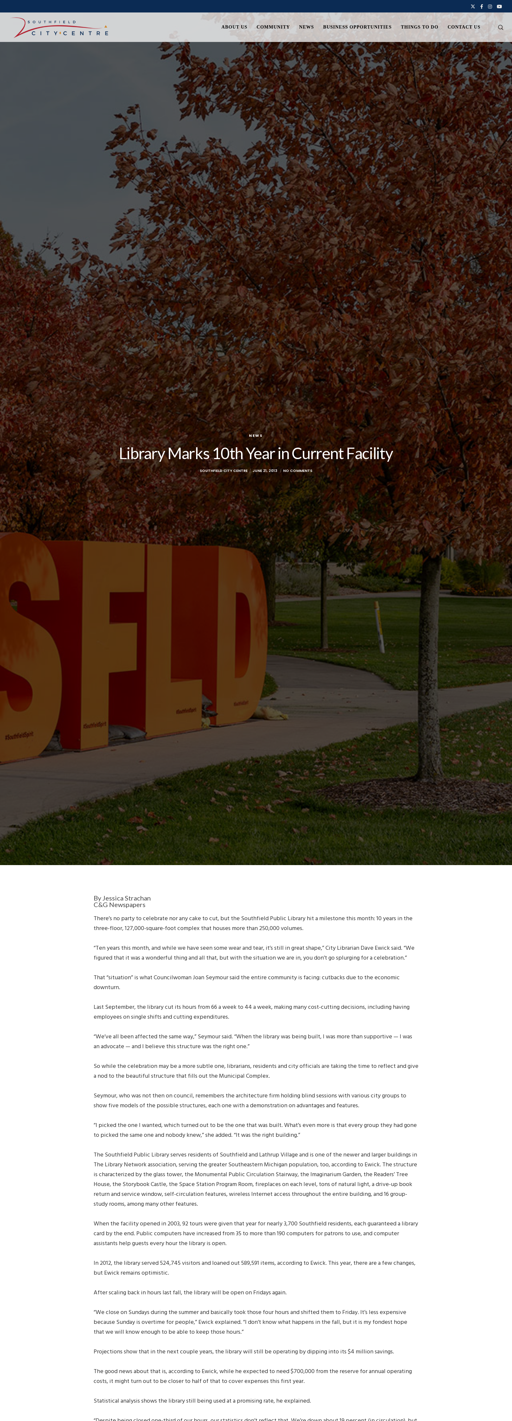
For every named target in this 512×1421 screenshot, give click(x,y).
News (256, 435)
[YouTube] (499, 6)
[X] (473, 6)
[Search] (496, 27)
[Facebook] (481, 6)
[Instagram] (490, 6)
